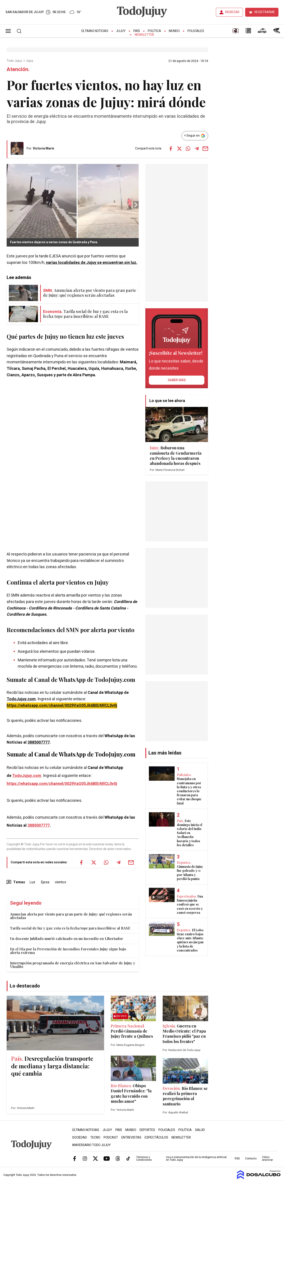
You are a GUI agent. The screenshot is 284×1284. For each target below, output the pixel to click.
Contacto (250, 1159)
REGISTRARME (264, 12)
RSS (237, 1159)
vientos (60, 882)
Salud (200, 1130)
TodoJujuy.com (21, 699)
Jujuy (121, 31)
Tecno (95, 1137)
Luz (32, 882)
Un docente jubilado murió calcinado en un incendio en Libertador (66, 938)
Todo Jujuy (15, 61)
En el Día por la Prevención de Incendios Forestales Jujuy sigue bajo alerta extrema (68, 951)
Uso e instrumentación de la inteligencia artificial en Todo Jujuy (196, 1158)
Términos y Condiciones (144, 1158)
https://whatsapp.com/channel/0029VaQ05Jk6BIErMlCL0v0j (62, 706)
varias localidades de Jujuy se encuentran (91, 263)
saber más (177, 380)
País (136, 31)
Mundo (174, 31)
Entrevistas (131, 1137)
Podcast (111, 1137)
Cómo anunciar (267, 1158)
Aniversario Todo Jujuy (91, 1145)
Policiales (195, 31)
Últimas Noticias (94, 31)
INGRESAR (232, 12)
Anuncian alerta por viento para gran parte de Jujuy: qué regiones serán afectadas (71, 916)
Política (154, 31)
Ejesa (45, 882)
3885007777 (39, 742)
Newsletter (144, 34)
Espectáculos (156, 1137)
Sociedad (79, 1137)
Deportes (147, 1130)
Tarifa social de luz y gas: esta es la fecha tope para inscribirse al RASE (70, 928)
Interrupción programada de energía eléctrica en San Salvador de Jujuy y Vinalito (72, 965)
